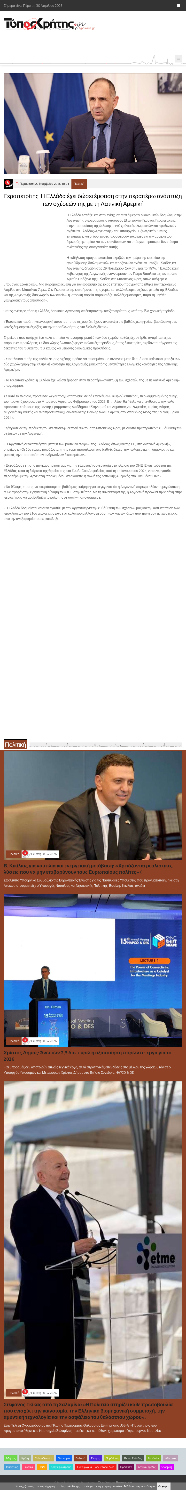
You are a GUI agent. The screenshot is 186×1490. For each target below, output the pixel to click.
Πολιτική (79, 183)
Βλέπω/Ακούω (43, 1458)
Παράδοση (112, 1458)
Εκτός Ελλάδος (133, 1458)
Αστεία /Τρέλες (147, 1467)
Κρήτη (25, 1458)
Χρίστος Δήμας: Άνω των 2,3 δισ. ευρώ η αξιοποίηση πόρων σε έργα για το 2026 (87, 1056)
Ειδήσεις (11, 1458)
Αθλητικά (170, 1458)
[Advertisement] (88, 43)
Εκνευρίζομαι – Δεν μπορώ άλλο (95, 1467)
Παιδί (42, 1467)
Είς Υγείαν (154, 1458)
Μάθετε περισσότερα (139, 1486)
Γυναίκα (28, 1467)
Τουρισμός (12, 1467)
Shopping (167, 1467)
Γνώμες (95, 1458)
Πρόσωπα (126, 1467)
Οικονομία (64, 1458)
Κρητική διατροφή (61, 1467)
